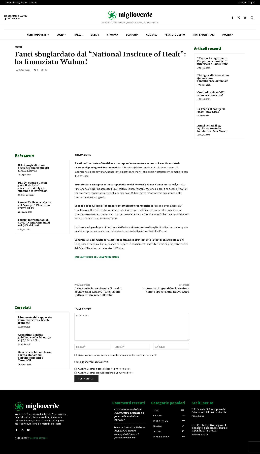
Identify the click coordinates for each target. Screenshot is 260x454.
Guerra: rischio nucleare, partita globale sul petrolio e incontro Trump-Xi (35, 356)
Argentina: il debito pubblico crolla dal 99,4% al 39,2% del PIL (34, 337)
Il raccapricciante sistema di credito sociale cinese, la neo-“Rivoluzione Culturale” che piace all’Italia (98, 292)
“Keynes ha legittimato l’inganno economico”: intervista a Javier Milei (212, 61)
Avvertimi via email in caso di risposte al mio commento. (104, 369)
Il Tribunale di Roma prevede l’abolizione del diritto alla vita (33, 168)
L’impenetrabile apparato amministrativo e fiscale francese (35, 320)
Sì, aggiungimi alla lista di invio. (91, 362)
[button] (252, 18)
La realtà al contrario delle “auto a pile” (211, 110)
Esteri (18, 47)
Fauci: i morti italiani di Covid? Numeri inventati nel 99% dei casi (34, 222)
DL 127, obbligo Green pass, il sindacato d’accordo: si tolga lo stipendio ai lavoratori (32, 187)
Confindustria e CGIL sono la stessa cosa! (211, 94)
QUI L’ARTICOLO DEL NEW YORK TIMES (96, 256)
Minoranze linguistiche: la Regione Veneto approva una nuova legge (166, 290)
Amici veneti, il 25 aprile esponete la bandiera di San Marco (212, 128)
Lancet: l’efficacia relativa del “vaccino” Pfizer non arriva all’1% (35, 205)
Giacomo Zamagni (38, 437)
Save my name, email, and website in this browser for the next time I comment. (117, 354)
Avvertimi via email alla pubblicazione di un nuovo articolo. (105, 373)
